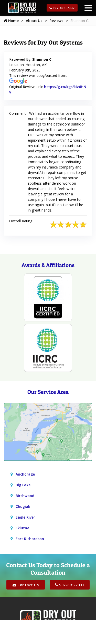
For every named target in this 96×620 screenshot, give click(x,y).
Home (11, 20)
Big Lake (23, 484)
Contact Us (26, 584)
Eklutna (22, 528)
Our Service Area (48, 391)
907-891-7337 (62, 8)
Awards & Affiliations (48, 265)
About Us (34, 20)
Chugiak (23, 506)
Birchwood (25, 495)
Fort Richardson (30, 538)
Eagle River (25, 517)
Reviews (56, 20)
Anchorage (25, 474)
